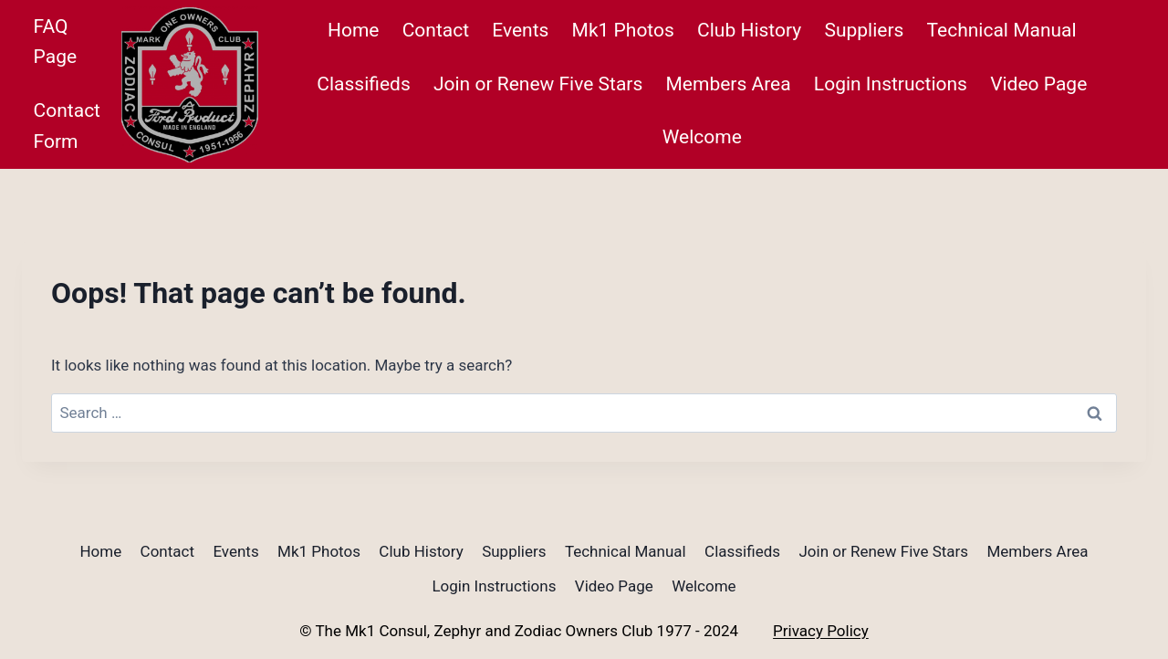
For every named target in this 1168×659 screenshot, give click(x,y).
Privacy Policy (821, 631)
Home (354, 30)
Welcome (702, 137)
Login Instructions (890, 84)
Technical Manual (1002, 30)
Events (520, 30)
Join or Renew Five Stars (537, 84)
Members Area (728, 84)
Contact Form (67, 125)
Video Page (1038, 84)
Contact (435, 30)
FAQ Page (56, 42)
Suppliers (863, 30)
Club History (749, 30)
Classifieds (363, 84)
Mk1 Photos (623, 30)
